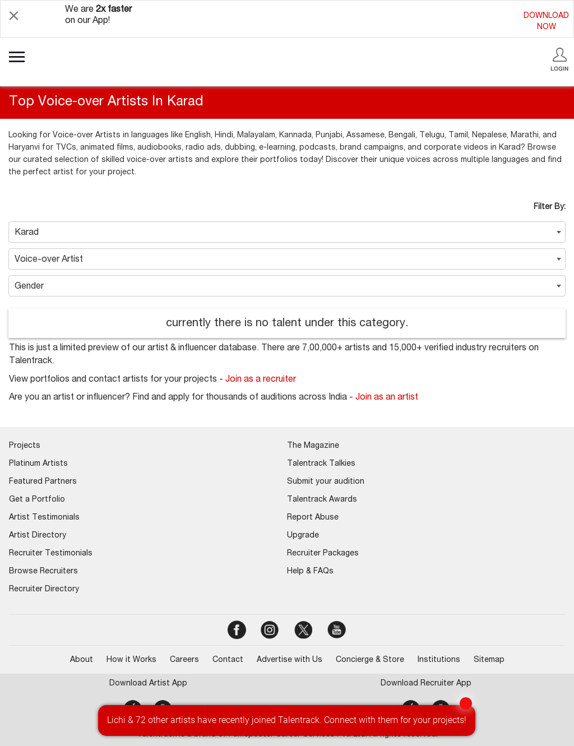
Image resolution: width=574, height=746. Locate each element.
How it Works (131, 660)
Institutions (439, 660)
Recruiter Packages (323, 554)
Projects (24, 446)
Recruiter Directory (44, 590)
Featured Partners (43, 482)
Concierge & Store (370, 660)
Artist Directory (37, 536)
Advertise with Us (289, 660)
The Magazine (313, 446)
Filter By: (550, 207)
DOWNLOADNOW (546, 21)
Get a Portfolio (37, 500)
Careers (184, 660)
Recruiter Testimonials (50, 554)
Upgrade (303, 536)
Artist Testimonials (44, 518)
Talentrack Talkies (321, 464)
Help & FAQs (310, 572)
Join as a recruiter (260, 380)
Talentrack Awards (322, 500)
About (81, 660)
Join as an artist (386, 397)
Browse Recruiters (43, 572)
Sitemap (489, 660)
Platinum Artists (38, 464)
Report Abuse (313, 518)
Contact (227, 660)
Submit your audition (325, 482)
